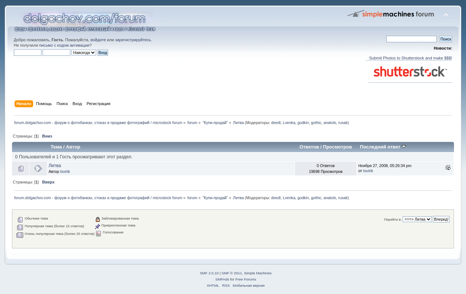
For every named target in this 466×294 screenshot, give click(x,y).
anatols (330, 122)
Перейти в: (393, 219)
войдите (98, 40)
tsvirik (65, 171)
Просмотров (337, 147)
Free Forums (245, 279)
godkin (303, 122)
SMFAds (222, 279)
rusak (343, 122)
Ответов (309, 147)
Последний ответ (383, 147)
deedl (276, 122)
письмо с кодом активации (64, 45)
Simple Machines (258, 273)
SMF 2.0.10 (209, 273)
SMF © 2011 (232, 273)
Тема (56, 147)
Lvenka (289, 122)
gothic (316, 122)
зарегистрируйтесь (133, 40)
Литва (54, 165)
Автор (73, 147)
